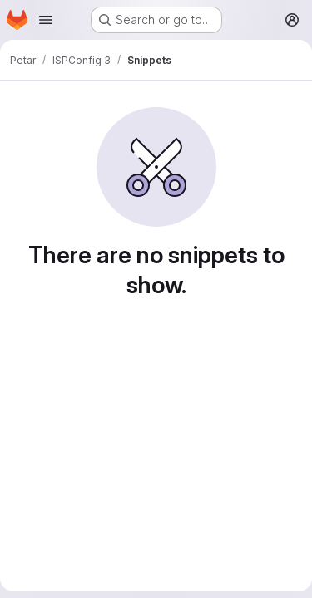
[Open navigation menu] (45, 20)
